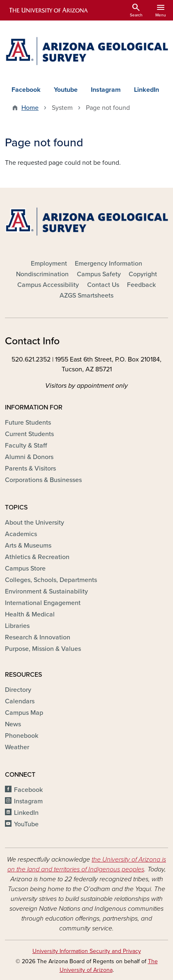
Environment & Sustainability (46, 591)
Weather (17, 747)
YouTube (26, 824)
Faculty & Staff (26, 445)
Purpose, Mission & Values (43, 649)
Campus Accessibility (48, 285)
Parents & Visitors (30, 468)
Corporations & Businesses (43, 480)
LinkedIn (146, 90)
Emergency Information (108, 263)
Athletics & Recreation (37, 557)
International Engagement (43, 603)
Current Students (29, 434)
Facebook (26, 90)
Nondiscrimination (42, 274)
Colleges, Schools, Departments (51, 580)
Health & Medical (30, 614)
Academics (21, 534)
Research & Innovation (37, 637)
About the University (34, 522)
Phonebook (21, 736)
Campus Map (24, 713)
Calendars (20, 701)
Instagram (106, 90)
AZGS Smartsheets (86, 295)
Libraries (17, 626)
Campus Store (25, 568)
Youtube (66, 90)
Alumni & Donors (29, 457)
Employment (49, 263)
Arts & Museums (28, 545)
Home (30, 108)
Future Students (28, 422)
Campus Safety (99, 274)
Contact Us (103, 285)
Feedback (141, 285)
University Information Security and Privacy (86, 951)
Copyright (143, 274)
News (13, 724)
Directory (18, 690)
